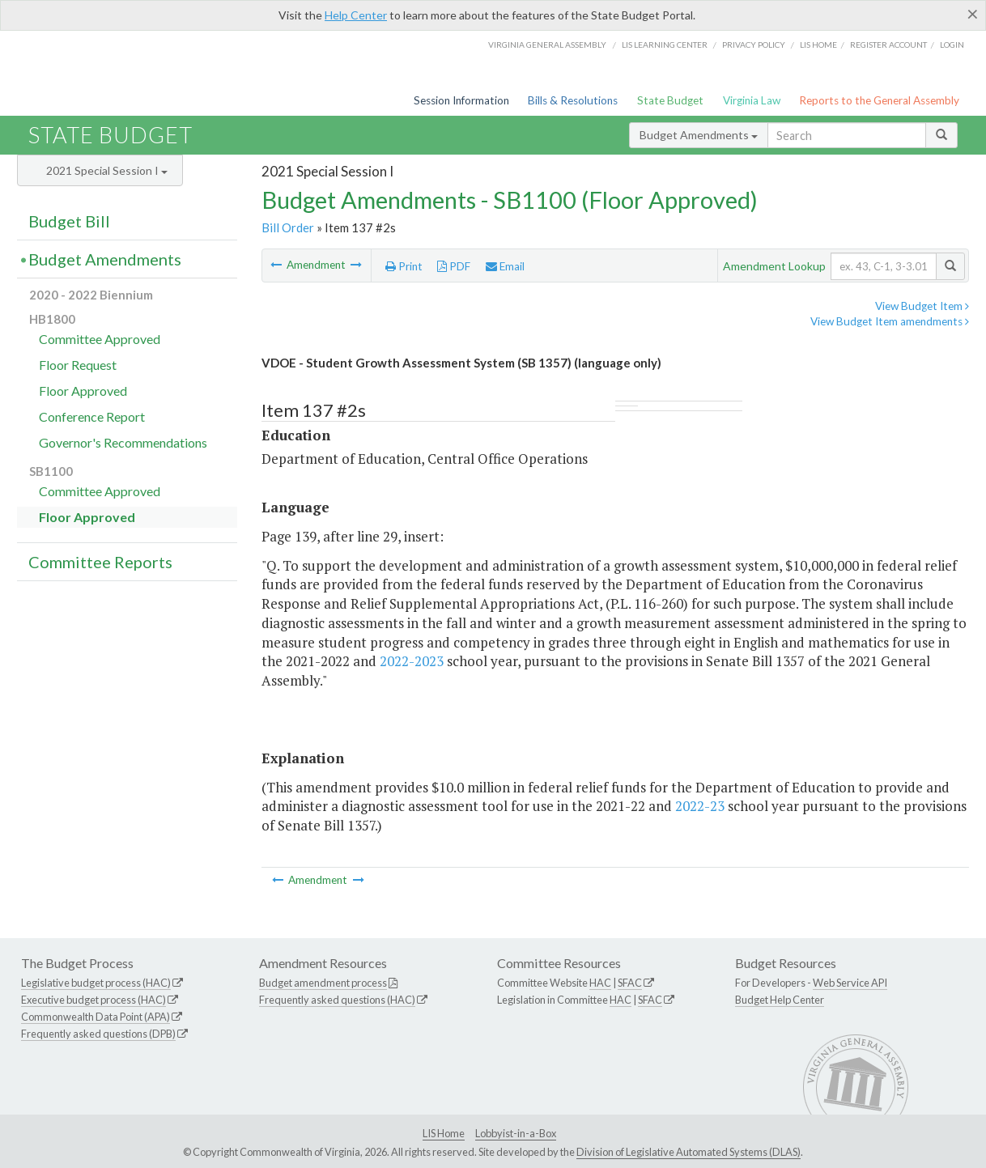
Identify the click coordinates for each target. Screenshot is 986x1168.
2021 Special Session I (107, 170)
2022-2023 (412, 661)
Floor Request (78, 364)
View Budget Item (922, 305)
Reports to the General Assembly (879, 100)
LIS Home (444, 1133)
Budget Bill (69, 221)
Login (952, 44)
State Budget (670, 100)
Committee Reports (100, 561)
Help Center (356, 15)
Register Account (888, 44)
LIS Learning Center (665, 44)
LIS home (818, 44)
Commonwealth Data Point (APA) (95, 1016)
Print (404, 266)
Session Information (461, 100)
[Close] (973, 13)
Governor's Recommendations (123, 442)
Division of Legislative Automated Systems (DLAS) (688, 1151)
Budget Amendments (699, 135)
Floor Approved (83, 390)
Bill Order (287, 227)
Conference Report (92, 416)
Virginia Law (751, 100)
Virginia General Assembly (547, 44)
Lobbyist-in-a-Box (515, 1133)
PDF (453, 266)
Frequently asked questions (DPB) (98, 1033)
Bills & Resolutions (573, 100)
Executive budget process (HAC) (93, 999)
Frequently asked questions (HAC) (337, 999)
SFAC (630, 982)
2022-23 (700, 805)
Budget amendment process (323, 982)
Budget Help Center (779, 999)
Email (505, 266)
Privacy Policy (753, 44)
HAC (600, 982)
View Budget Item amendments (889, 321)
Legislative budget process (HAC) (96, 982)
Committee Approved (99, 338)
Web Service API (850, 982)
